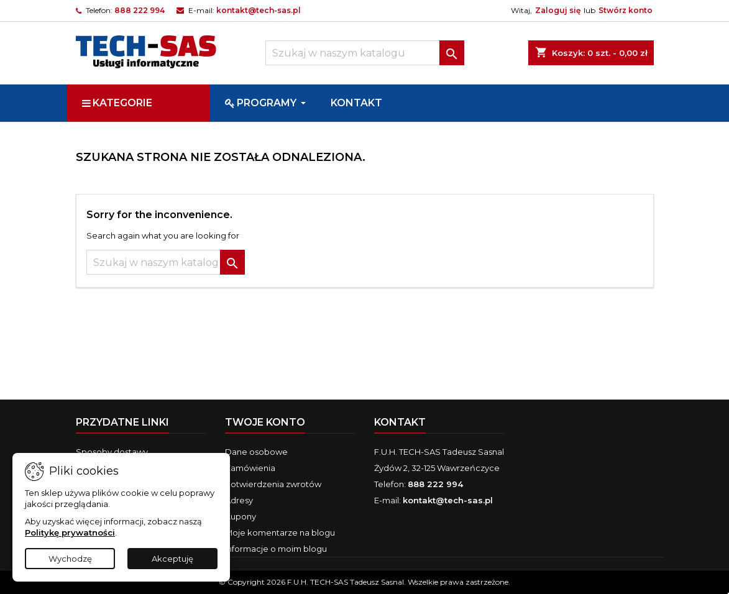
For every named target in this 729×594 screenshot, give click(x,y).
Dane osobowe (256, 452)
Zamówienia (250, 468)
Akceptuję (172, 559)
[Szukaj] (364, 52)
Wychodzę (70, 559)
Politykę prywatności (70, 532)
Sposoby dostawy (112, 452)
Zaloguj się (557, 10)
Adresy (239, 500)
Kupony (240, 516)
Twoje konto (265, 422)
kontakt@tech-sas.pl (258, 10)
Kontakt (400, 422)
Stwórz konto (625, 10)
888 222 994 (139, 10)
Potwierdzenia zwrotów (273, 484)
